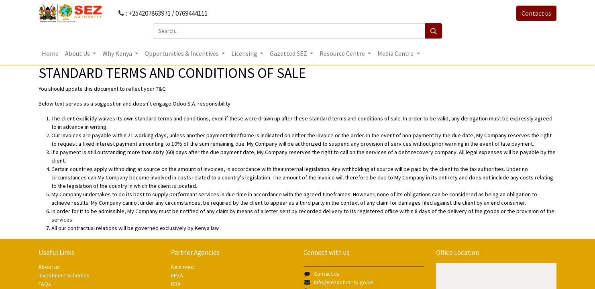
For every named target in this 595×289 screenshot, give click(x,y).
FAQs (45, 283)
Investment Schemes (65, 275)
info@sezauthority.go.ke (343, 282)
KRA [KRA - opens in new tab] (176, 283)
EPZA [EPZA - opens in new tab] (177, 275)
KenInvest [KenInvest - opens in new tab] (183, 267)
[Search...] (289, 31)
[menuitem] (50, 53)
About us (49, 267)
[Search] (433, 31)
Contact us (536, 13)
